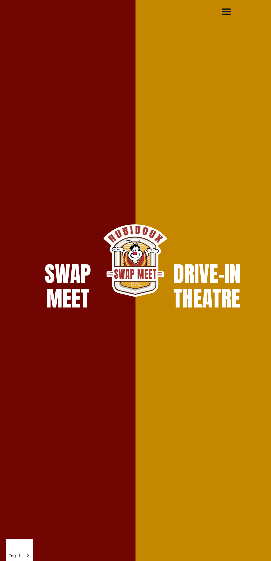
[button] (226, 12)
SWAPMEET (68, 286)
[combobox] (19, 550)
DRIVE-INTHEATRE (207, 286)
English (15, 555)
